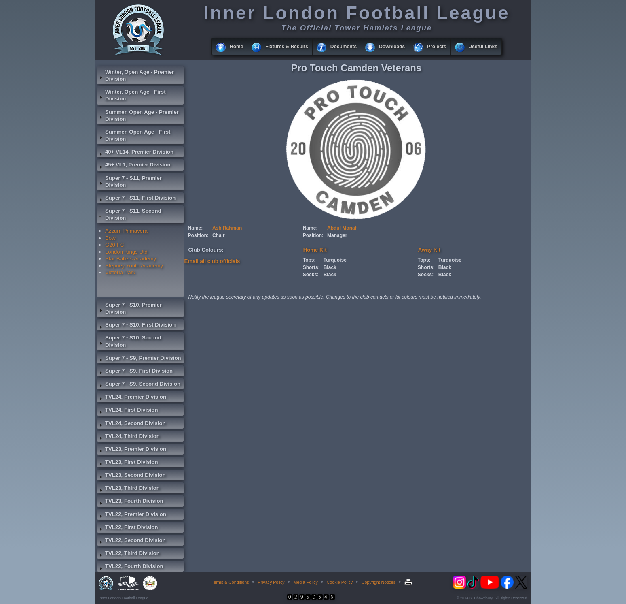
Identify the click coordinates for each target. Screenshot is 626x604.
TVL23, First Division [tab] (127, 463)
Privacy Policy (271, 582)
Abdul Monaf (342, 228)
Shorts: (311, 267)
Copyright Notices (378, 582)
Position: (198, 235)
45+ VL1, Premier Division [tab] (134, 166)
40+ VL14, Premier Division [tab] (135, 153)
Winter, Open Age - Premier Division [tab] (135, 75)
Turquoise (335, 260)
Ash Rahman (227, 228)
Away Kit (429, 250)
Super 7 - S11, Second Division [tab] (129, 214)
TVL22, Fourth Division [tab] (130, 567)
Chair (218, 235)
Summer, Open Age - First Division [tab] (133, 135)
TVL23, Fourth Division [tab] (130, 502)
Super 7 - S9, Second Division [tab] (138, 385)
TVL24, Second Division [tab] (131, 424)
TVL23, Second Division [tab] (131, 476)
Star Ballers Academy (130, 259)
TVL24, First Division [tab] (127, 411)
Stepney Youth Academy (134, 266)
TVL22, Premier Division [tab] (131, 515)
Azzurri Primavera (126, 231)
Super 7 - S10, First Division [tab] (136, 326)
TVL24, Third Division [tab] (128, 437)
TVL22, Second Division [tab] (131, 541)
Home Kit (315, 250)
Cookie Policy (340, 582)
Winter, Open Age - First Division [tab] (131, 95)
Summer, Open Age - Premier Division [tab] (138, 115)
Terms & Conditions (230, 582)
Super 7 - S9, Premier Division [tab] (139, 359)
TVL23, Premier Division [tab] (131, 450)
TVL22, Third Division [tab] (128, 554)
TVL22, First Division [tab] (127, 528)
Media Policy (305, 582)
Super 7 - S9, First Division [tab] (135, 372)
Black (330, 267)
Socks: (311, 274)
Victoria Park (120, 272)
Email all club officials (212, 261)
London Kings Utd (126, 252)
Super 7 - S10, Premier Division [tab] (129, 308)
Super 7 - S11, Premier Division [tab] (129, 181)
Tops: (309, 260)
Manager (337, 235)
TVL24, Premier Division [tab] (131, 398)
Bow (110, 238)
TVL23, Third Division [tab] (128, 489)
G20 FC (114, 245)
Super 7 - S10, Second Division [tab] (129, 341)
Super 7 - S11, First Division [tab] (136, 199)
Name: (195, 228)
